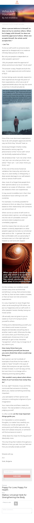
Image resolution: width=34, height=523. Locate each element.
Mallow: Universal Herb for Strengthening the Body (14, 496)
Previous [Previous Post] (4, 485)
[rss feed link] (16, 504)
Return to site (6, 502)
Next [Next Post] (3, 493)
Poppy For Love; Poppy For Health (14, 489)
